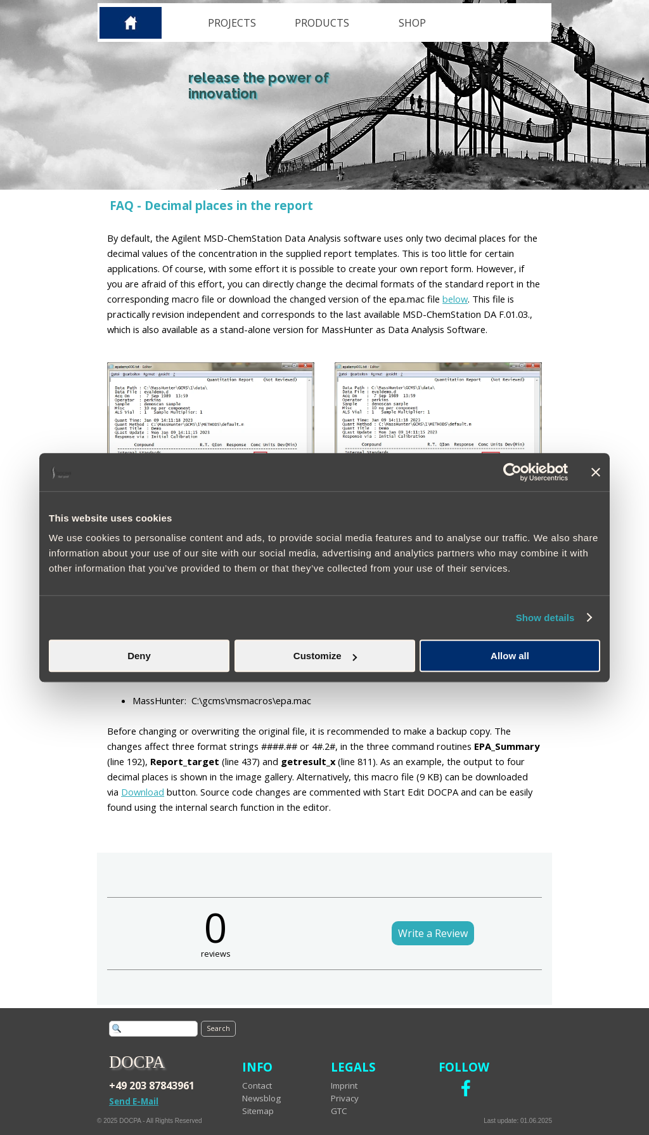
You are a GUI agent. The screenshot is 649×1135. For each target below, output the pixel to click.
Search (218, 1028)
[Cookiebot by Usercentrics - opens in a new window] (512, 472)
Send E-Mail (133, 1101)
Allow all (510, 655)
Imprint (344, 1085)
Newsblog (261, 1098)
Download (142, 791)
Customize (325, 655)
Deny (139, 655)
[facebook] (465, 1088)
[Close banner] (595, 472)
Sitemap (258, 1111)
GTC (339, 1111)
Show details (545, 617)
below (455, 298)
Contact (257, 1085)
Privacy (345, 1098)
